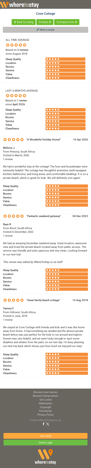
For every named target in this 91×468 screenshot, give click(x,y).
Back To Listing (23, 22)
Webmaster (45, 403)
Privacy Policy (45, 414)
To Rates (45, 22)
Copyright (45, 407)
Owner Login (46, 442)
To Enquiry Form (66, 22)
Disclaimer (45, 410)
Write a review (46, 29)
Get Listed (45, 399)
